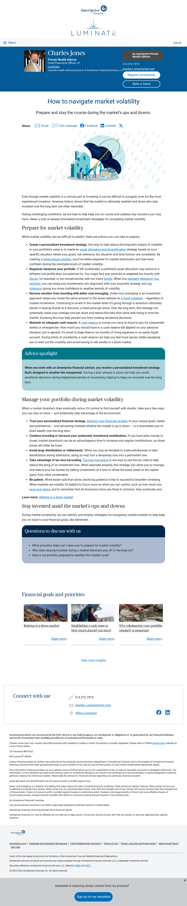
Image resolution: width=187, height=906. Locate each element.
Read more (58, 639)
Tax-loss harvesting (95, 460)
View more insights (93, 660)
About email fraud (168, 843)
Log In (177, 42)
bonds (108, 279)
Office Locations (86, 713)
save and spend (39, 489)
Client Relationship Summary (85, 843)
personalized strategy (57, 259)
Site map (15, 847)
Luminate (54, 66)
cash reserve (89, 322)
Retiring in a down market (56, 497)
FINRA (78, 865)
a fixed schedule (131, 298)
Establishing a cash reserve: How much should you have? (91, 628)
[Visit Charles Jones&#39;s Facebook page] (159, 712)
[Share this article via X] (121, 126)
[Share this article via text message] (64, 126)
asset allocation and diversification (103, 249)
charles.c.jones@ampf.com (139, 68)
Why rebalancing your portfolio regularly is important (140, 628)
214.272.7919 (131, 63)
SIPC (88, 865)
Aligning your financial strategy (107, 421)
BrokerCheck (159, 743)
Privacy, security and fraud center (138, 843)
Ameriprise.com (17, 843)
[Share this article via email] (41, 126)
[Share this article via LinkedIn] (108, 126)
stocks (33, 279)
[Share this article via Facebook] (89, 126)
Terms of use (111, 843)
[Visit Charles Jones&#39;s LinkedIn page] (167, 712)
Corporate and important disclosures (48, 843)
